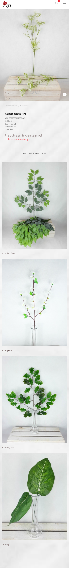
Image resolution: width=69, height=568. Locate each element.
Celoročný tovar (11, 106)
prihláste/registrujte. (18, 139)
